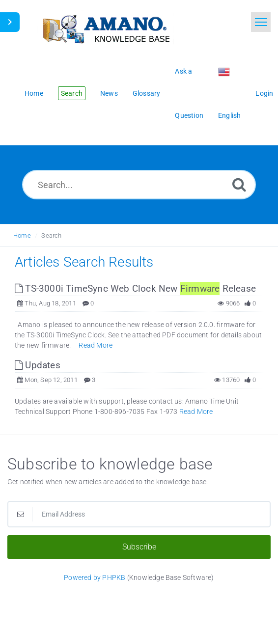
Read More (95, 345)
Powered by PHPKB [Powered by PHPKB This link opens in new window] (94, 577)
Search (51, 235)
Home (22, 235)
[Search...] (139, 184)
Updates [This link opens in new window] (37, 365)
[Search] (239, 184)
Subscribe (139, 546)
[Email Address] (139, 514)
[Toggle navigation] (261, 22)
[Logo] (105, 28)
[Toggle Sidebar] (10, 22)
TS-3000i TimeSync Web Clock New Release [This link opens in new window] (135, 288)
